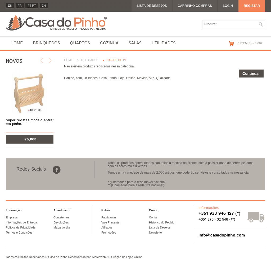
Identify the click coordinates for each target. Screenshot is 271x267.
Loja (121, 78)
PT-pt (32, 5)
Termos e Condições (19, 232)
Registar (252, 6)
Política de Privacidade (20, 227)
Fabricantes (108, 217)
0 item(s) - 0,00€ (250, 43)
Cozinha (109, 43)
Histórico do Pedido (161, 222)
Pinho (113, 78)
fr (20, 5)
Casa (103, 78)
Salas (135, 43)
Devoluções (61, 222)
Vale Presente (110, 222)
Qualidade (163, 78)
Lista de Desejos (159, 227)
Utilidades (163, 43)
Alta (151, 78)
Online (131, 78)
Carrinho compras (195, 6)
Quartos (80, 43)
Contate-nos (61, 217)
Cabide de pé (116, 60)
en (44, 5)
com (79, 78)
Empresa (11, 217)
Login (228, 6)
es (10, 5)
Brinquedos (46, 43)
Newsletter (156, 232)
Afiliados (106, 227)
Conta (153, 217)
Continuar (251, 73)
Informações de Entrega (21, 222)
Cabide (69, 78)
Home (17, 43)
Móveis (142, 78)
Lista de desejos (152, 6)
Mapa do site (61, 227)
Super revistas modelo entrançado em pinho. (34, 122)
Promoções (108, 232)
